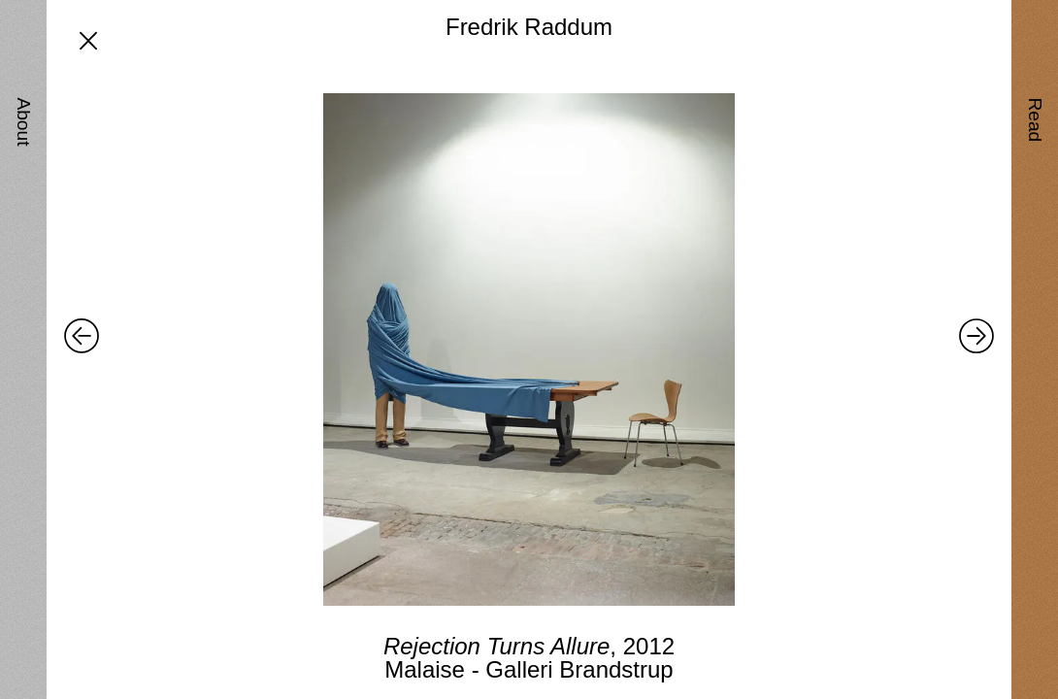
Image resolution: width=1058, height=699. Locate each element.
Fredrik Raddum (529, 27)
